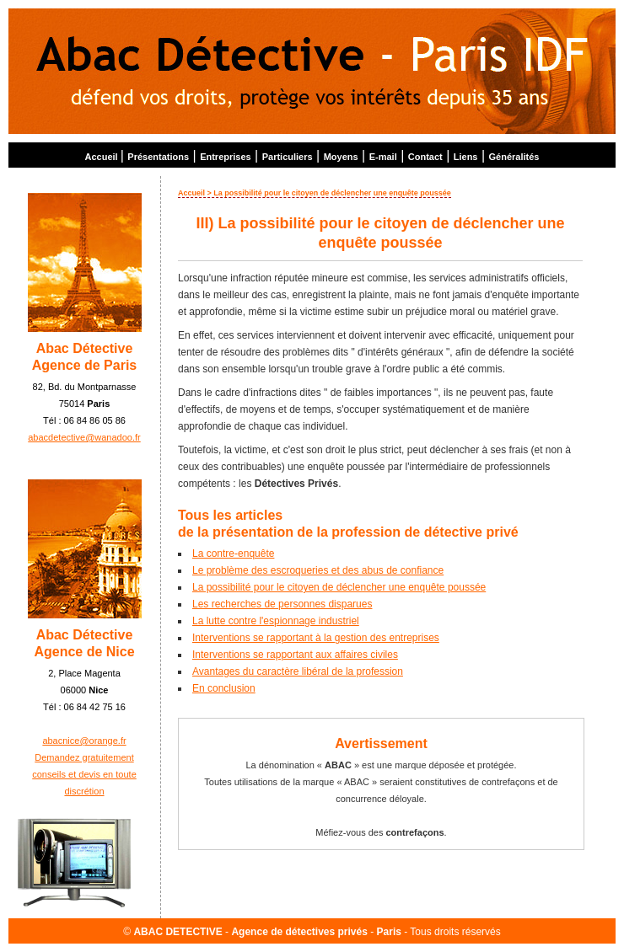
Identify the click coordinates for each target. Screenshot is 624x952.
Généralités (514, 157)
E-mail (383, 157)
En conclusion (224, 688)
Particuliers (287, 157)
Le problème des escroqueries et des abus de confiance (318, 570)
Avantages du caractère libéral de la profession (297, 671)
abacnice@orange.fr (84, 740)
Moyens (341, 157)
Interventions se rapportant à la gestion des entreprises (315, 638)
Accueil (103, 157)
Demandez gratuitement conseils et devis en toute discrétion (84, 774)
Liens (466, 157)
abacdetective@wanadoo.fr (84, 437)
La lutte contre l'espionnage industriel (275, 621)
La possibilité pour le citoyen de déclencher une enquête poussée (339, 587)
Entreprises (225, 157)
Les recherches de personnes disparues (282, 604)
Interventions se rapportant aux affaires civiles (295, 655)
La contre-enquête (233, 553)
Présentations (158, 157)
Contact (425, 157)
